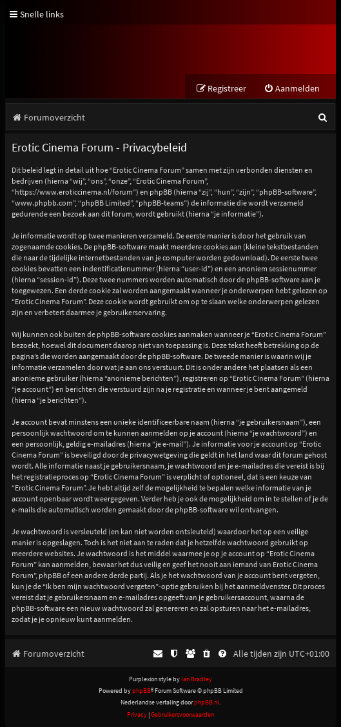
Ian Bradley (196, 679)
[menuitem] (292, 89)
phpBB (141, 690)
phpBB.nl (206, 702)
